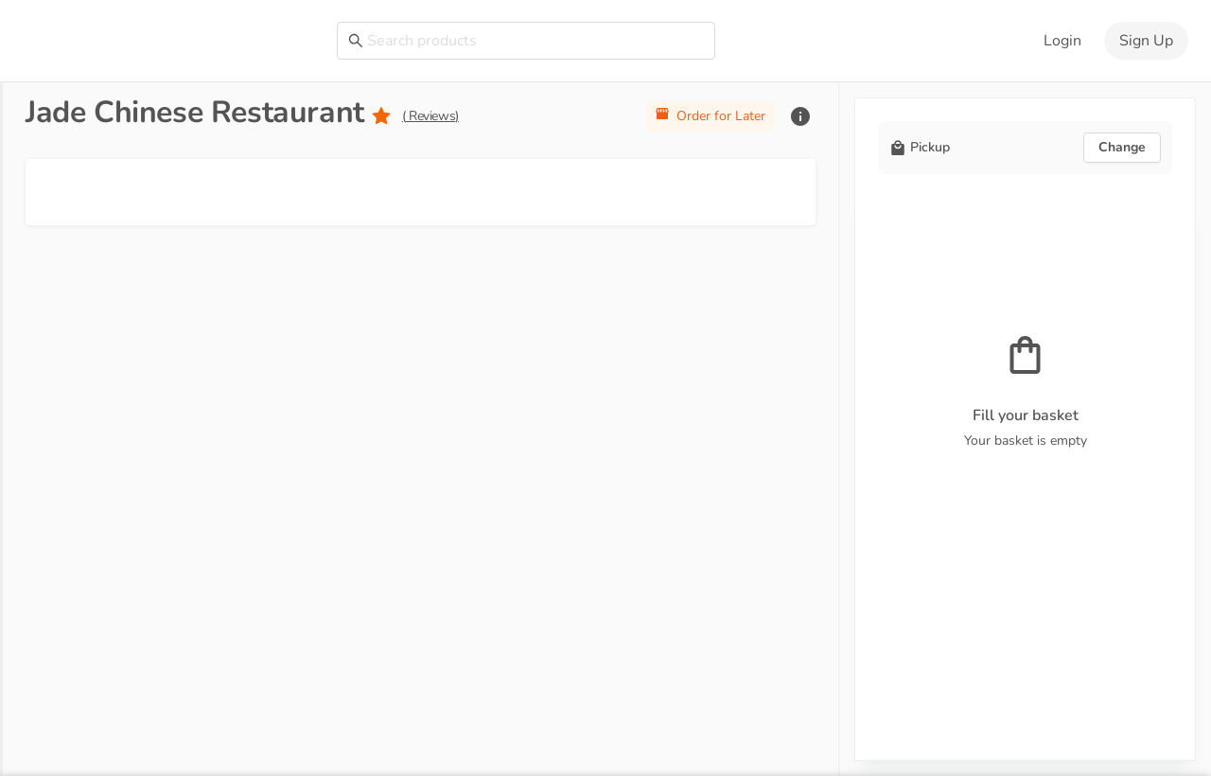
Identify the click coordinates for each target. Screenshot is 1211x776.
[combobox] (535, 40)
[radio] (381, 117)
